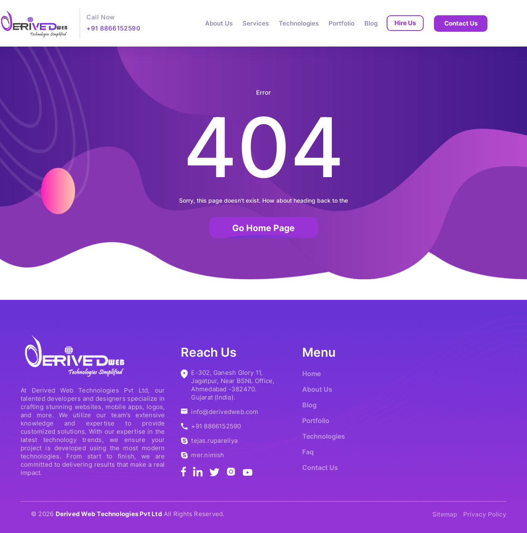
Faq (308, 452)
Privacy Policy (484, 514)
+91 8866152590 (113, 28)
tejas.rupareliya (214, 440)
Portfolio (341, 23)
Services (256, 23)
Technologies (299, 23)
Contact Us (461, 23)
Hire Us (405, 23)
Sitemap (444, 514)
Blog (371, 23)
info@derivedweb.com (224, 412)
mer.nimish (207, 455)
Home (311, 373)
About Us (219, 23)
